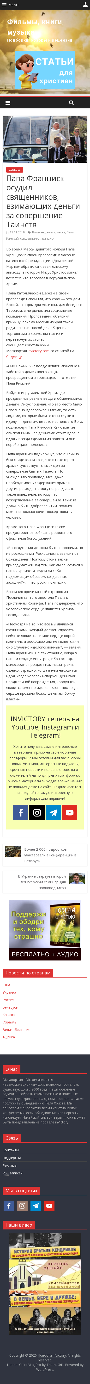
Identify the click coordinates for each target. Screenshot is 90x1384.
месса (61, 232)
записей (13, 1173)
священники (29, 239)
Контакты (11, 1150)
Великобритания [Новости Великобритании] (16, 1029)
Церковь (15, 170)
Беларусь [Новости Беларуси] (10, 1007)
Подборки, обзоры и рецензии (39, 40)
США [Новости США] (6, 985)
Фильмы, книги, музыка (35, 27)
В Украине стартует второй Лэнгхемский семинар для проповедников (42, 882)
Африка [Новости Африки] (9, 1037)
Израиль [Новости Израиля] (10, 1022)
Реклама (10, 1165)
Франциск (47, 239)
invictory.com (38, 350)
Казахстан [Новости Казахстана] (11, 1014)
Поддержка (12, 1157)
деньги (50, 232)
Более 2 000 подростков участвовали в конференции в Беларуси (50, 855)
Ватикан (38, 232)
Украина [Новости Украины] (9, 992)
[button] (13, 5)
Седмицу (14, 356)
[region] (45, 52)
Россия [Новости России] (8, 999)
